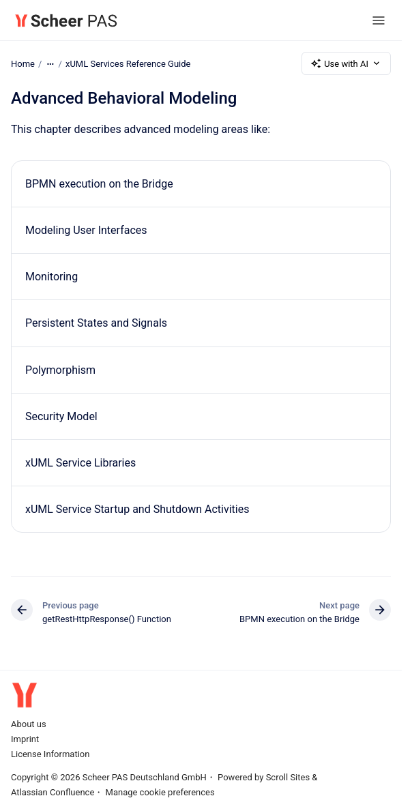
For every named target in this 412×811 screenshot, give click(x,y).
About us (28, 724)
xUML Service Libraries (80, 462)
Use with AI (346, 63)
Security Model (61, 416)
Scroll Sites (288, 777)
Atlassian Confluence (52, 792)
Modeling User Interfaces (86, 230)
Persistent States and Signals (96, 322)
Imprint (25, 739)
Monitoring (51, 276)
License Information (50, 754)
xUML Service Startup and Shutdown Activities (137, 509)
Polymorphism (60, 370)
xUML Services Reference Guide (128, 63)
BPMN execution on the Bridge (99, 183)
